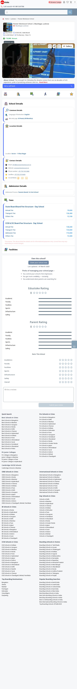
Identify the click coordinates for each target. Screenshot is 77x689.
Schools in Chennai (45, 506)
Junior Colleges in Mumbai (10, 457)
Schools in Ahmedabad (46, 527)
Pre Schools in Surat (45, 450)
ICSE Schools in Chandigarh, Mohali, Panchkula (16, 575)
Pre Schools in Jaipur (45, 445)
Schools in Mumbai (45, 501)
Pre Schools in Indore (46, 452)
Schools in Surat (44, 529)
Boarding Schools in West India (49, 591)
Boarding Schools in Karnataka (49, 558)
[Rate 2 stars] (37, 293)
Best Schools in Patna (8, 448)
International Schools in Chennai (49, 481)
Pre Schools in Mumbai (46, 422)
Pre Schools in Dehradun (47, 430)
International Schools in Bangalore (50, 475)
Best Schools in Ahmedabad (10, 440)
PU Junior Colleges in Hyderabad (12, 461)
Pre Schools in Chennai (46, 426)
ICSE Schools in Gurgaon (9, 547)
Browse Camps (55, 2)
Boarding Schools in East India (48, 589)
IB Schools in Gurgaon (9, 516)
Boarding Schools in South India (49, 584)
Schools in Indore (44, 532)
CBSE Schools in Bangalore (10, 475)
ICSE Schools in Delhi (8, 567)
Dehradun (5, 591)
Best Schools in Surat (8, 442)
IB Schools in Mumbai (8, 521)
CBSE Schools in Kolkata (9, 486)
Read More (43, 82)
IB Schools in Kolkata (8, 514)
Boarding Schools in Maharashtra (49, 556)
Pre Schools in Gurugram (47, 435)
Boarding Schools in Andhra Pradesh (50, 571)
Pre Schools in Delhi (45, 419)
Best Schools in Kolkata (9, 435)
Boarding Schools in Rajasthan (48, 560)
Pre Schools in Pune (45, 432)
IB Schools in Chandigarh (9, 538)
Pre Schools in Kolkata (46, 428)
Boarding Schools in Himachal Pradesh (51, 562)
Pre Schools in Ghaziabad (47, 439)
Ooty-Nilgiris (6, 593)
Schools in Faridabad (46, 516)
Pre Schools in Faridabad (47, 437)
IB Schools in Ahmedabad (10, 532)
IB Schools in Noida (8, 510)
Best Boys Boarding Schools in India (50, 597)
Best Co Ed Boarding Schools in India (51, 600)
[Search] (69, 12)
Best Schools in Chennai (9, 431)
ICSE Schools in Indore (9, 560)
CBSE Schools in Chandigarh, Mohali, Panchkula (16, 503)
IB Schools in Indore (8, 534)
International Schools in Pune (48, 486)
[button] (5, 94)
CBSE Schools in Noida (9, 477)
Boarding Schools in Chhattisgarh (49, 549)
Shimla (4, 584)
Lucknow (13, 19)
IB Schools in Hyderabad (9, 512)
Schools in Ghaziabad (46, 519)
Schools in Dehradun (45, 510)
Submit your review (56, 405)
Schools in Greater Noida (47, 523)
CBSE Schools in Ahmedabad (11, 497)
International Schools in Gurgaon (49, 490)
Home (7, 19)
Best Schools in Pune (8, 438)
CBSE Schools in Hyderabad (10, 481)
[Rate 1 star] (34, 293)
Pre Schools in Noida (45, 441)
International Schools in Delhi (48, 488)
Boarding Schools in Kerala (47, 569)
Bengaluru (5, 582)
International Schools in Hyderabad (50, 479)
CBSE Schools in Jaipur (9, 494)
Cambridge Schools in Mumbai (11, 468)
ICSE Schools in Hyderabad (10, 556)
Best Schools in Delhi (8, 429)
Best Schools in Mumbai (9, 422)
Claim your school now (38, 263)
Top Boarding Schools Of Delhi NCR (50, 604)
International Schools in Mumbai (49, 477)
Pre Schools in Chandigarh (47, 456)
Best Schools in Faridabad (10, 444)
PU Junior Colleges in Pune (10, 459)
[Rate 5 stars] (45, 293)
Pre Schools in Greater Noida (48, 443)
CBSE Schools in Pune (8, 488)
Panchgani (5, 589)
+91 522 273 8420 (19, 174)
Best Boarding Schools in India (49, 593)
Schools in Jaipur (44, 525)
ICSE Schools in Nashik (9, 569)
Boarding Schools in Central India (49, 587)
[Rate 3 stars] (40, 293)
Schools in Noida (44, 521)
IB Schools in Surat (7, 536)
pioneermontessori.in (21, 168)
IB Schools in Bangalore (9, 529)
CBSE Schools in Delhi (8, 490)
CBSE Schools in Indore (9, 501)
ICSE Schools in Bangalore (10, 562)
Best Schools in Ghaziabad (10, 446)
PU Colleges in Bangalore (10, 455)
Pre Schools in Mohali (46, 454)
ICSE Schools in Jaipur (8, 558)
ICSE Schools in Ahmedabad (10, 565)
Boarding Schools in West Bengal (49, 565)
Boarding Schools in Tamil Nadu (49, 545)
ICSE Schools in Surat (8, 571)
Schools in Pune (44, 512)
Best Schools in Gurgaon (9, 425)
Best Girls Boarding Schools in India (50, 595)
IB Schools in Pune (7, 523)
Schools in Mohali (44, 534)
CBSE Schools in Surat (8, 499)
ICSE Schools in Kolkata (9, 545)
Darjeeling (5, 595)
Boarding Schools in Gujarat (48, 554)
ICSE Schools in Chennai (9, 573)
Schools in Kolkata (45, 508)
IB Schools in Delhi (7, 519)
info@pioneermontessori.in (21, 165)
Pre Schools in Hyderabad (47, 424)
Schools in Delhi (44, 499)
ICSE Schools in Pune (8, 554)
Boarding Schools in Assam (48, 547)
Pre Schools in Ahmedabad (47, 448)
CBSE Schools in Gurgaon (9, 492)
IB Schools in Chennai (8, 527)
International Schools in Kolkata (49, 484)
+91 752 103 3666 (23, 171)
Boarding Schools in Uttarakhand (49, 567)
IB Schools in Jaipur (8, 525)
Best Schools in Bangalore (10, 420)
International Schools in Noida (48, 492)
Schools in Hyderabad (46, 503)
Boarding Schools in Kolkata (48, 552)
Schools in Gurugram (46, 514)
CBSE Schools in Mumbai (9, 479)
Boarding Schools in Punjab (48, 575)
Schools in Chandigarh (46, 536)
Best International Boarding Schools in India (53, 602)
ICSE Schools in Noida (8, 552)
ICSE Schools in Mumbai (9, 549)
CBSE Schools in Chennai (9, 484)
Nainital (4, 587)
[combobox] (36, 12)
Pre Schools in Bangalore (47, 417)
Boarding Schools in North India (49, 582)
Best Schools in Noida (8, 427)
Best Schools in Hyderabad (10, 433)
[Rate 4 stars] (42, 293)
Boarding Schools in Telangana (49, 573)
